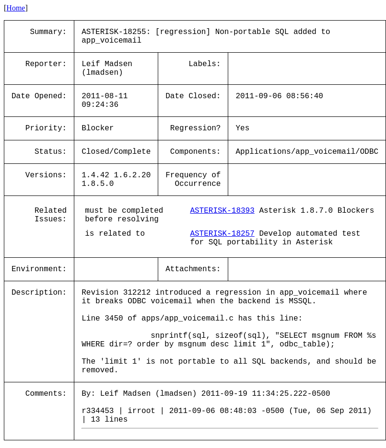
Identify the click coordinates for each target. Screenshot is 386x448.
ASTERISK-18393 (222, 211)
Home (15, 8)
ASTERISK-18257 (222, 234)
